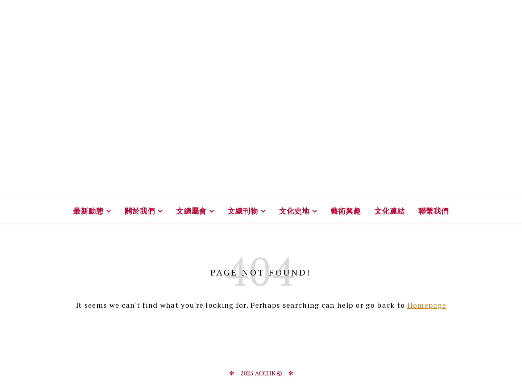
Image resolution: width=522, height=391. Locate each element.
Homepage (426, 305)
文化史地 (294, 210)
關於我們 (140, 210)
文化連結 (389, 210)
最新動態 (88, 210)
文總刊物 (243, 210)
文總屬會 (191, 210)
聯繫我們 (433, 210)
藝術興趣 (346, 210)
